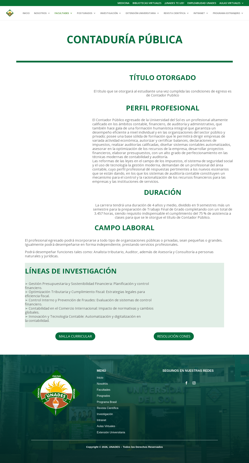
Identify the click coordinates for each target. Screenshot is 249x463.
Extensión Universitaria (111, 432)
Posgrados (103, 395)
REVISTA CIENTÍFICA (175, 13)
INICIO (26, 13)
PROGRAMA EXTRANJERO (226, 13)
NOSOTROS (40, 13)
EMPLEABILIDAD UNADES (201, 3)
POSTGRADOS (84, 13)
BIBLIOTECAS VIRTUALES (147, 3)
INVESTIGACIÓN (109, 13)
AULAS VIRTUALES (229, 3)
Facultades (103, 389)
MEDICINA (123, 3)
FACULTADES (62, 13)
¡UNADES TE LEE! (174, 3)
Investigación (105, 414)
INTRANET (199, 13)
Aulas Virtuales (106, 426)
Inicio (100, 377)
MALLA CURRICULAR (75, 336)
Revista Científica (107, 408)
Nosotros (102, 383)
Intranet (101, 420)
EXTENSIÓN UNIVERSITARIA (141, 13)
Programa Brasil (107, 402)
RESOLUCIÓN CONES (173, 336)
